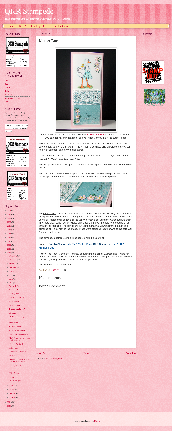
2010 (9, 411)
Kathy (7, 93)
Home (11, 26)
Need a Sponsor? (62, 26)
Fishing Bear (13, 353)
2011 (9, 407)
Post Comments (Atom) (53, 359)
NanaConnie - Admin (12, 101)
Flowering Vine (14, 310)
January (12, 402)
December (13, 261)
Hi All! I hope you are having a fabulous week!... (19, 344)
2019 (9, 231)
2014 (9, 250)
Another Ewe (13, 327)
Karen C (7, 90)
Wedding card (14, 298)
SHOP (22, 26)
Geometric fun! (14, 291)
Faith (6, 83)
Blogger (97, 426)
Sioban (7, 104)
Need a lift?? (13, 360)
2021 (9, 223)
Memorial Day (14, 295)
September (13, 272)
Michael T (8, 97)
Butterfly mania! (15, 370)
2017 (9, 238)
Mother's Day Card (16, 349)
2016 (9, 242)
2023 (9, 215)
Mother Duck (13, 374)
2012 (9, 257)
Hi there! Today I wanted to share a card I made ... (19, 365)
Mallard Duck (14, 306)
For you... (12, 382)
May (11, 288)
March (11, 394)
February (12, 398)
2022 (9, 219)
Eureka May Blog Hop (17, 335)
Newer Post (41, 353)
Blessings (12, 318)
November (13, 264)
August (12, 276)
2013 (9, 254)
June (11, 284)
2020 (9, 227)
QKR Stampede (29, 11)
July (11, 280)
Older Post (131, 353)
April (11, 390)
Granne (7, 86)
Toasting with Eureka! (17, 314)
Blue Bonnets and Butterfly (18, 339)
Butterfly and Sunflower (17, 356)
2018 (9, 234)
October (12, 268)
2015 (9, 246)
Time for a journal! (16, 331)
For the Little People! (16, 302)
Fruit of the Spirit (15, 385)
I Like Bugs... (14, 378)
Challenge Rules (39, 26)
